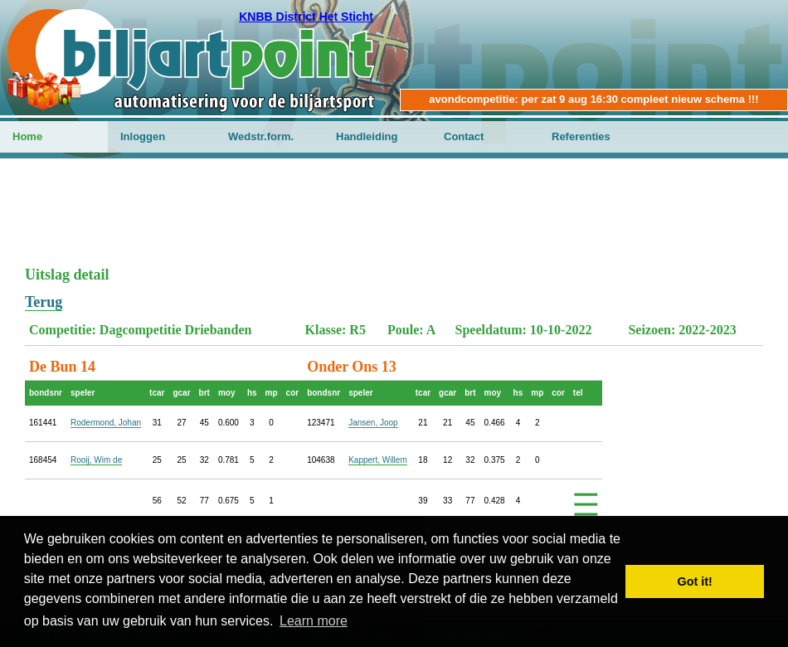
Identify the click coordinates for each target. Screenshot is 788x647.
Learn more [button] (314, 621)
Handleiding (366, 136)
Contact (464, 136)
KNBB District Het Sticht (306, 16)
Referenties (581, 136)
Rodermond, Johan (106, 422)
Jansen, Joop (373, 422)
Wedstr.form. (261, 136)
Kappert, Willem (377, 460)
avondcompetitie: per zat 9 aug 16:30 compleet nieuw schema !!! (593, 99)
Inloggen (142, 136)
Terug (43, 302)
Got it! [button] (695, 581)
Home (27, 136)
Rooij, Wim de (96, 460)
